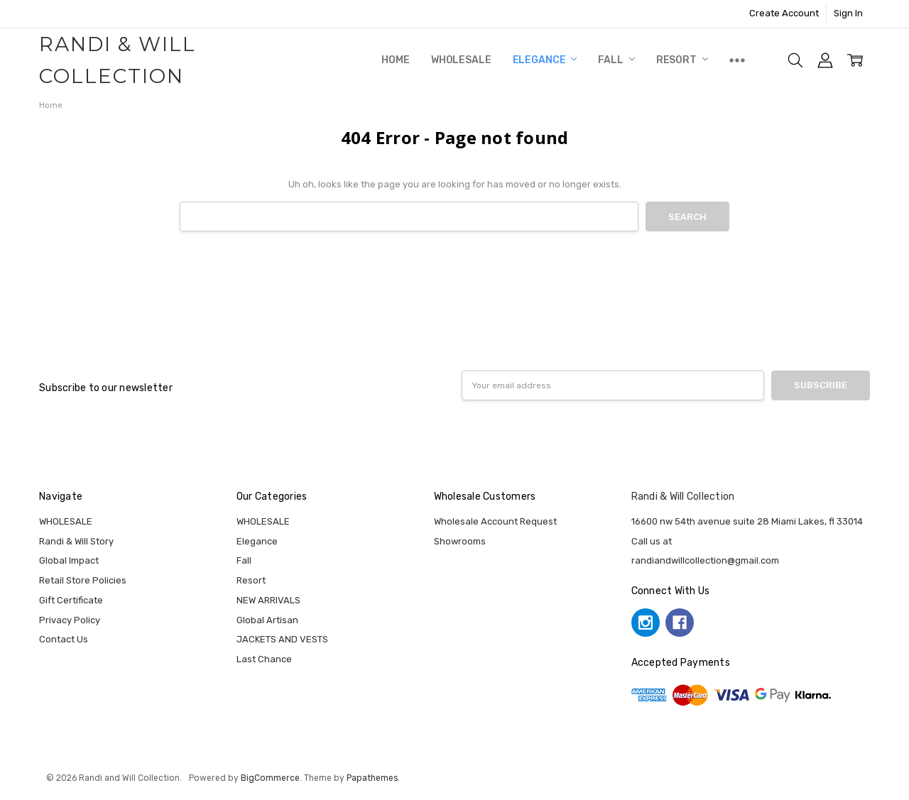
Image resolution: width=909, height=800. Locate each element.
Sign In (848, 13)
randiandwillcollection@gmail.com (705, 560)
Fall (616, 60)
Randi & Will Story (76, 541)
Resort (682, 60)
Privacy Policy (69, 620)
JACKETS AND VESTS (282, 639)
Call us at (651, 541)
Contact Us (63, 639)
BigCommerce (270, 778)
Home (395, 60)
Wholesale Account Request (495, 521)
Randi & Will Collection (683, 497)
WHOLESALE (461, 60)
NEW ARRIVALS (268, 600)
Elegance (545, 60)
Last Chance (264, 659)
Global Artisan (267, 620)
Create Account (784, 13)
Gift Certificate (71, 600)
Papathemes (372, 778)
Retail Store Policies (82, 580)
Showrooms (460, 541)
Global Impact (69, 560)
